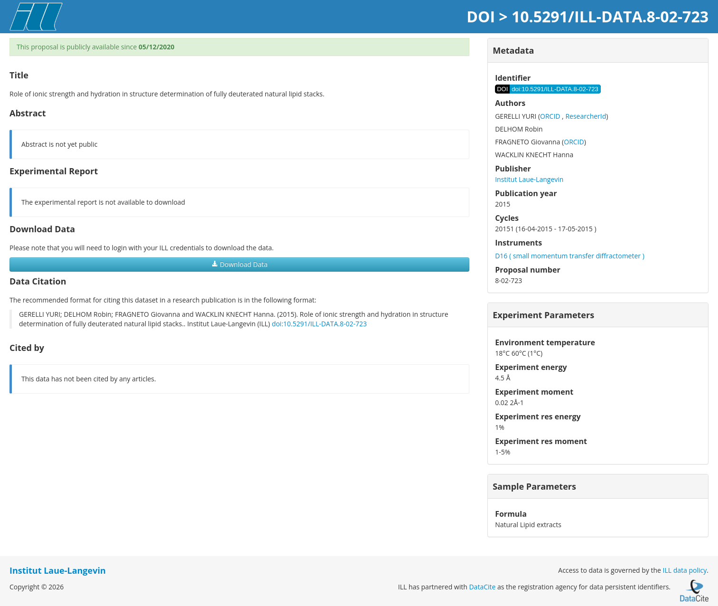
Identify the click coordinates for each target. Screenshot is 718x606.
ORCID (550, 116)
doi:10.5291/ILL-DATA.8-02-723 (319, 323)
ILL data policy (685, 570)
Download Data (240, 264)
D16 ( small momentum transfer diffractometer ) (569, 255)
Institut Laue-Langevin (529, 179)
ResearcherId (585, 116)
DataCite (482, 586)
